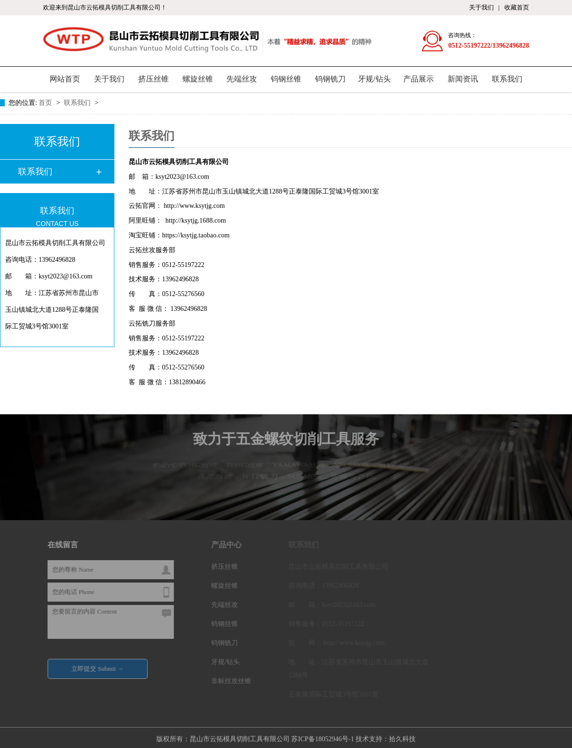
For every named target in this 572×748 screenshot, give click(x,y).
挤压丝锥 (153, 79)
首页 (46, 102)
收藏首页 (516, 7)
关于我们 (481, 7)
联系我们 (507, 79)
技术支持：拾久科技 (386, 736)
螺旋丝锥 (198, 79)
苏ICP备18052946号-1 (322, 736)
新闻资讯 (463, 79)
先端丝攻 (241, 79)
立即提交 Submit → (100, 668)
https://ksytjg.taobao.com (196, 235)
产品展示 (418, 79)
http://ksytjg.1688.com (195, 220)
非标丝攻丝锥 (234, 680)
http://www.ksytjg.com (194, 205)
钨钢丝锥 (286, 79)
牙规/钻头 (374, 79)
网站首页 (65, 79)
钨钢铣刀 (330, 79)
